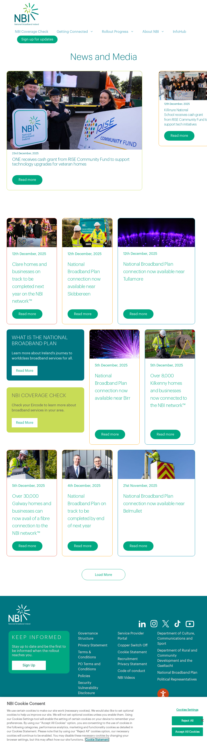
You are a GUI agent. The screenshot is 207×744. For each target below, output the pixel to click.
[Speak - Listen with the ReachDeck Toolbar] (163, 694)
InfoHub (179, 31)
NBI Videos (126, 677)
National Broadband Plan (177, 672)
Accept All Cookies (187, 731)
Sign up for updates (37, 39)
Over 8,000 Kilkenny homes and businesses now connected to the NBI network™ (168, 390)
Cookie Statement (132, 652)
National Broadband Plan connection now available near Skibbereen (84, 279)
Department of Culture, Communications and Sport (176, 638)
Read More (24, 370)
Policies (84, 676)
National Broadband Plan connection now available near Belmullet (154, 503)
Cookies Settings (187, 710)
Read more (27, 180)
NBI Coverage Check (31, 31)
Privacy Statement (92, 645)
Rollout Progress (120, 32)
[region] (103, 720)
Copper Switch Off (133, 645)
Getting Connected (77, 32)
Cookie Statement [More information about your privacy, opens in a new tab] (97, 739)
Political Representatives (177, 679)
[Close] (202, 720)
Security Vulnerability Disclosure (88, 688)
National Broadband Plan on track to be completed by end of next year (87, 511)
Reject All (187, 720)
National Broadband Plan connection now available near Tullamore (154, 271)
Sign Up (29, 665)
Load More (103, 574)
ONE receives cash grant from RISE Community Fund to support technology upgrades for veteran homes (71, 161)
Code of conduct (131, 671)
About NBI (155, 32)
